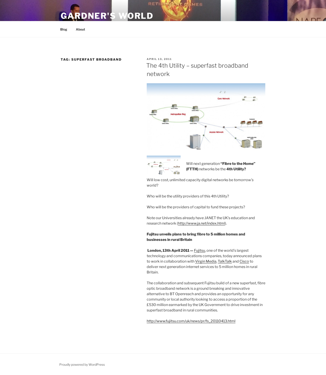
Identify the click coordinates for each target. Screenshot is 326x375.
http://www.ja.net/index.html (201, 223)
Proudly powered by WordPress (82, 364)
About (80, 29)
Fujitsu (199, 250)
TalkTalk (225, 261)
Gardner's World (107, 16)
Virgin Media (205, 261)
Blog (63, 29)
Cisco (244, 261)
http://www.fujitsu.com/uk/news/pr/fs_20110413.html (191, 321)
